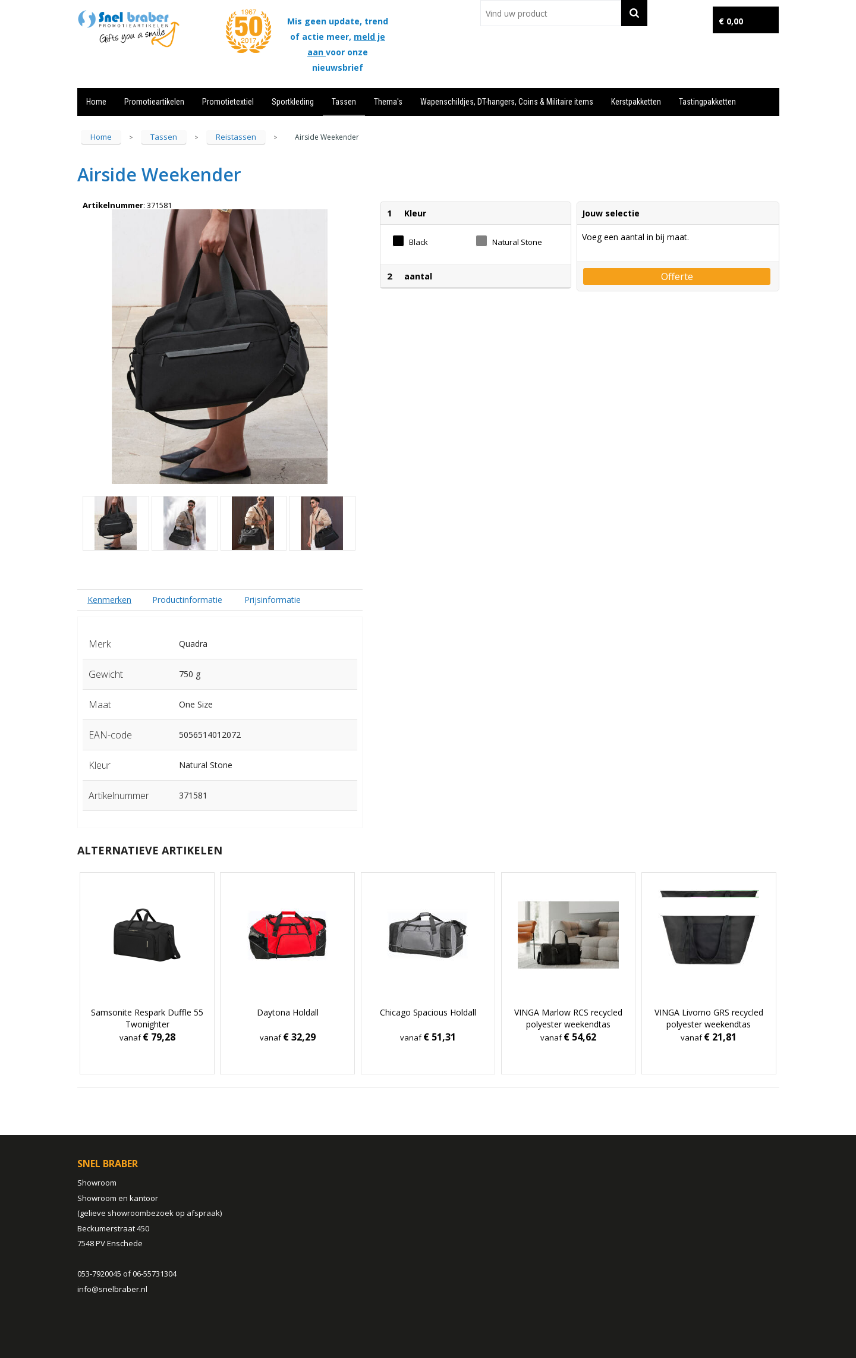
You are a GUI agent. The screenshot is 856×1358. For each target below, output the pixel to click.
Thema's (388, 101)
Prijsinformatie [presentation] (272, 599)
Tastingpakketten (707, 101)
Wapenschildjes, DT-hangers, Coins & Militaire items (506, 101)
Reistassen (236, 136)
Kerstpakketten (636, 101)
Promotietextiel (228, 101)
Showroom (97, 1182)
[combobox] (550, 13)
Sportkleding (293, 101)
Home (96, 101)
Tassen (344, 101)
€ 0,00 (731, 21)
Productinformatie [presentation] (187, 599)
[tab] (109, 599)
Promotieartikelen (154, 101)
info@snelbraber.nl (112, 1289)
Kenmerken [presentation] (109, 599)
